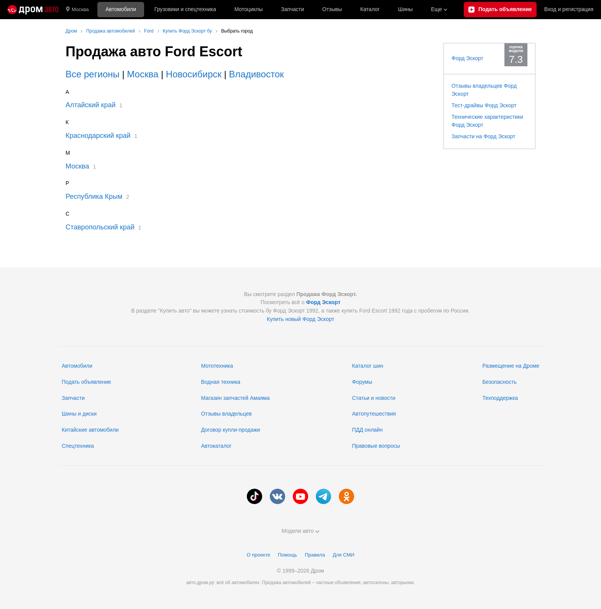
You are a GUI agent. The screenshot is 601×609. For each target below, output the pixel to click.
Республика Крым (94, 196)
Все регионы (93, 74)
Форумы (362, 382)
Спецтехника (78, 446)
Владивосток (256, 74)
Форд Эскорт (467, 58)
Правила (315, 555)
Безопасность (499, 382)
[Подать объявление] (500, 9)
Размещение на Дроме (510, 366)
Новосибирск (194, 74)
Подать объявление (86, 382)
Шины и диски (79, 414)
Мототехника (217, 366)
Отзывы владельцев (226, 414)
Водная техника (220, 382)
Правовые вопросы (376, 446)
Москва (77, 10)
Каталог (370, 9)
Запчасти (292, 9)
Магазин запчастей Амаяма (235, 398)
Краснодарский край (98, 135)
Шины (405, 9)
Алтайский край (91, 105)
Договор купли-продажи (230, 430)
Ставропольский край (100, 227)
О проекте (258, 555)
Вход (568, 9)
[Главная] (33, 9)
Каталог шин (367, 366)
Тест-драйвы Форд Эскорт (484, 105)
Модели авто (301, 531)
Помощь (287, 555)
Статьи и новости (373, 398)
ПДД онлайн (367, 430)
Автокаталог (216, 446)
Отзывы (332, 9)
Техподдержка (500, 398)
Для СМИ (343, 555)
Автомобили (120, 9)
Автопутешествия (374, 414)
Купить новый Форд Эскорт (300, 319)
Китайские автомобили (90, 430)
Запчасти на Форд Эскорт (483, 136)
